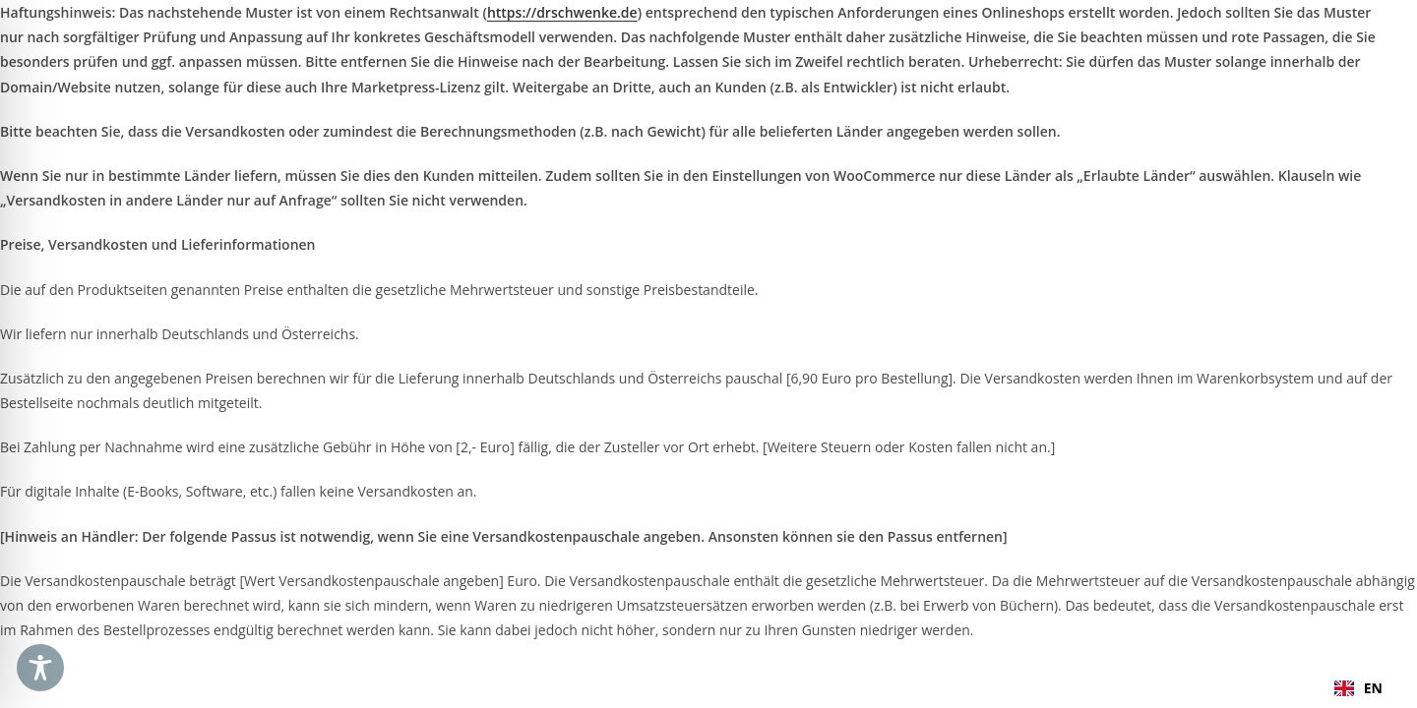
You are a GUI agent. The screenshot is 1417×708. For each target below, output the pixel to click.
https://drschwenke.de (562, 12)
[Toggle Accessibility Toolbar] (40, 667)
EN (1358, 687)
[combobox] (1358, 688)
